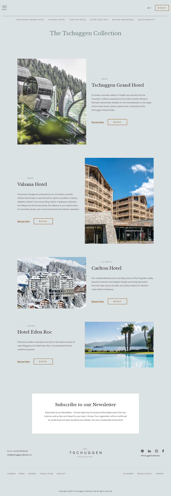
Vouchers (128, 474)
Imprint (160, 474)
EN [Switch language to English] (149, 8)
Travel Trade (46, 474)
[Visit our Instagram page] (156, 451)
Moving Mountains (123, 20)
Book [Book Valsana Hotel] (43, 221)
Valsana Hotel (56, 20)
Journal (32, 474)
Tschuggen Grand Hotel (30, 20)
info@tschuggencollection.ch (19, 455)
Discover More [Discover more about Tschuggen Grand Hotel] (98, 122)
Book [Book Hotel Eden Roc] (43, 361)
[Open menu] (4, 7)
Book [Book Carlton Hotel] (117, 301)
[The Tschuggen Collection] (85, 8)
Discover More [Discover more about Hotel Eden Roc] (23, 361)
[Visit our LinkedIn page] (149, 451)
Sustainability (146, 20)
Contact (61, 474)
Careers (11, 474)
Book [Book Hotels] (162, 8)
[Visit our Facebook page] (163, 451)
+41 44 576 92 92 (20, 451)
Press (22, 474)
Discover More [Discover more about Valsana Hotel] (23, 221)
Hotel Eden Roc (99, 20)
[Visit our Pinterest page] (142, 451)
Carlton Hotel (77, 20)
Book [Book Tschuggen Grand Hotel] (117, 122)
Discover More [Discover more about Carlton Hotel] (98, 301)
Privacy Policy (144, 474)
